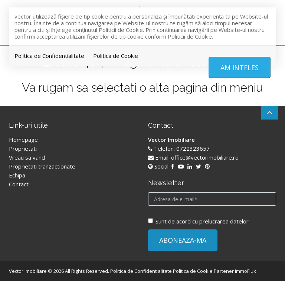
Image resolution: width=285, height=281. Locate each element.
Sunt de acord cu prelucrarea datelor (198, 221)
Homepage (23, 139)
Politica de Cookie (115, 55)
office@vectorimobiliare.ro (205, 157)
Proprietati (23, 148)
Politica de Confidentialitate (49, 55)
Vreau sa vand (27, 157)
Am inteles (239, 67)
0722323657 (193, 148)
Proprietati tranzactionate (42, 166)
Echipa (17, 175)
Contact (19, 184)
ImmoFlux (245, 271)
